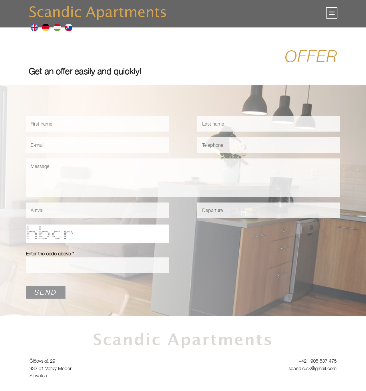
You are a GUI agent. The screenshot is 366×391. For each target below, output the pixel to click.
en (34, 27)
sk (68, 27)
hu (57, 27)
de (45, 27)
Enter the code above (50, 254)
